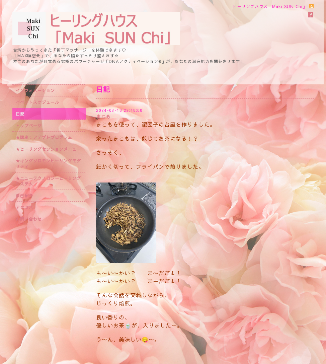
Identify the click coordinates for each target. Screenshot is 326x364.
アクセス (24, 207)
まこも (103, 116)
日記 (20, 114)
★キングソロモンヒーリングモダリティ (48, 163)
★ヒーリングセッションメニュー (48, 149)
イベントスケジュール (37, 102)
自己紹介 (24, 195)
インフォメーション (35, 90)
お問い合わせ (29, 219)
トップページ (29, 125)
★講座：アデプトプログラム (44, 137)
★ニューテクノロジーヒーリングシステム (48, 181)
